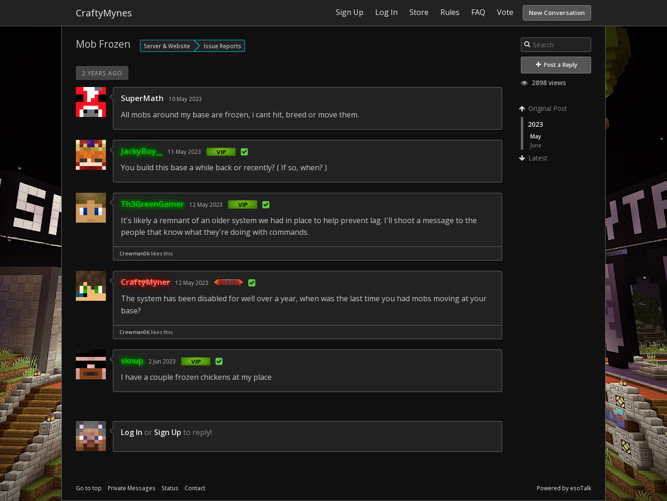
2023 (535, 124)
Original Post (544, 108)
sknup (132, 360)
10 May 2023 (185, 98)
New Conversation (557, 12)
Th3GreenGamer (152, 203)
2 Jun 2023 (162, 361)
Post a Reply (557, 65)
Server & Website (167, 46)
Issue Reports (222, 46)
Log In (131, 432)
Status (170, 488)
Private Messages (132, 488)
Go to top (89, 488)
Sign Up (167, 432)
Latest (534, 157)
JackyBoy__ (142, 150)
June (535, 145)
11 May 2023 (184, 151)
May (535, 136)
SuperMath (142, 98)
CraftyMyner (145, 281)
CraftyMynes (104, 13)
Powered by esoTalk (564, 488)
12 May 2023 (205, 204)
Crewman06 (134, 253)
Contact (195, 488)
